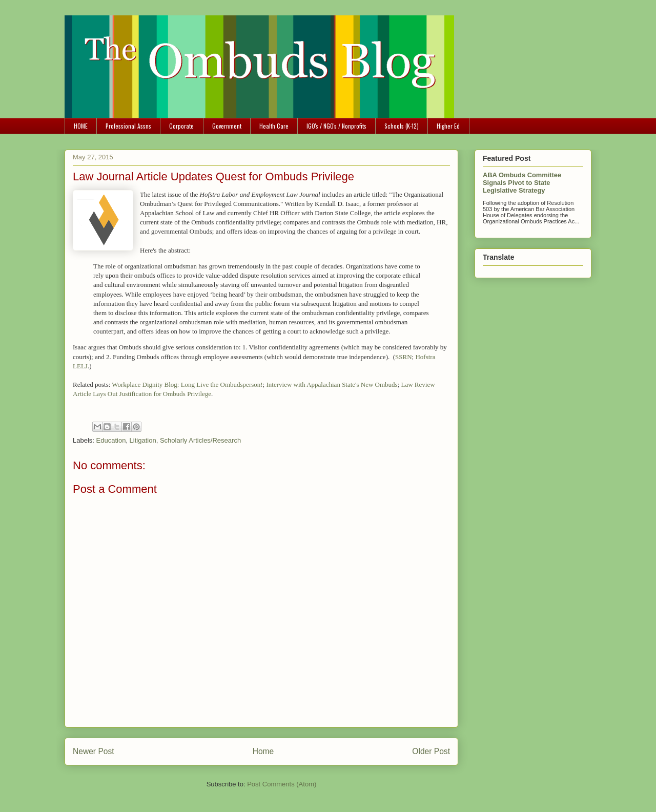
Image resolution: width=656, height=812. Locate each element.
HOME (81, 125)
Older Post (431, 751)
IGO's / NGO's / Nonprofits (336, 125)
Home (263, 751)
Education (111, 440)
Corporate (181, 125)
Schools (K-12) (401, 125)
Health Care (274, 125)
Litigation (143, 440)
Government (226, 125)
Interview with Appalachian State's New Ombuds (331, 384)
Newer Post (93, 751)
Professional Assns (128, 125)
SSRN (403, 357)
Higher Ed (448, 125)
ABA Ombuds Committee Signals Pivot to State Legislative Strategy (522, 182)
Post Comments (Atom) (281, 784)
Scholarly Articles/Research (200, 440)
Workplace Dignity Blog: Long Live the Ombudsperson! (187, 384)
